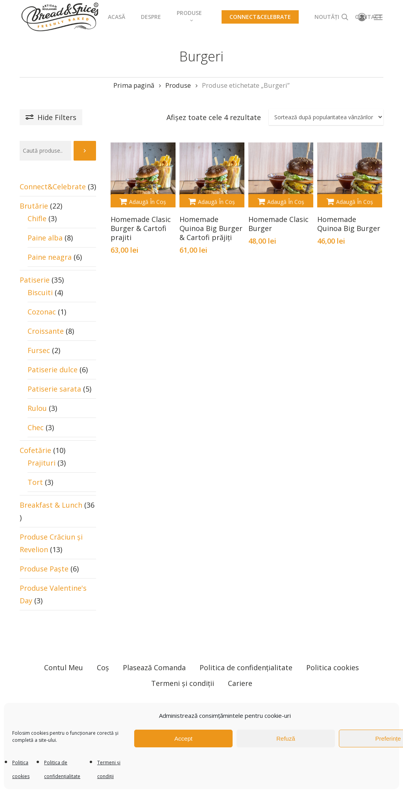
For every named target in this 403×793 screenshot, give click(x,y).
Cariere (240, 673)
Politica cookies (332, 658)
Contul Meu (63, 658)
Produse (178, 85)
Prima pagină (133, 85)
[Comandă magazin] (326, 117)
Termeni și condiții (182, 673)
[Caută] (85, 151)
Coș (103, 658)
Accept (183, 738)
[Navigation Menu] (378, 17)
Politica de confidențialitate (246, 658)
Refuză (285, 738)
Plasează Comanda (154, 658)
